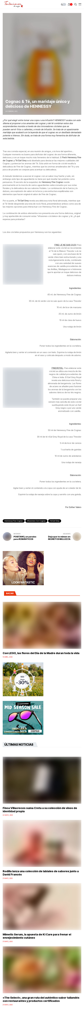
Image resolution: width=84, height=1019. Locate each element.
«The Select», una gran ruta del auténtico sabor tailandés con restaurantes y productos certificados (41, 999)
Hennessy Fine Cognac (13, 521)
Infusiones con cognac (36, 521)
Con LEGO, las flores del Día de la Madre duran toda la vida (41, 653)
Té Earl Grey (54, 521)
